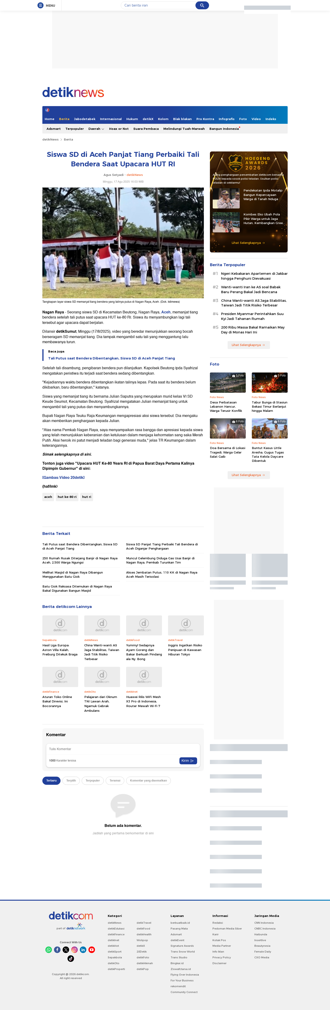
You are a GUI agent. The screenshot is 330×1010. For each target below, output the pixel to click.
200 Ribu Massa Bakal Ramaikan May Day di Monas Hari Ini (253, 329)
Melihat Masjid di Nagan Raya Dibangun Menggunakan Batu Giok (72, 574)
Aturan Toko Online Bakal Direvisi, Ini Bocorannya (57, 701)
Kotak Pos (219, 940)
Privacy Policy (221, 957)
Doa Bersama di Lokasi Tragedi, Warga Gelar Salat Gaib (227, 452)
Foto (243, 119)
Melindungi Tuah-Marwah (184, 129)
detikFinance (116, 934)
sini (87, 454)
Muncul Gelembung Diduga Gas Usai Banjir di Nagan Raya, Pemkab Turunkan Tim (160, 560)
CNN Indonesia (264, 922)
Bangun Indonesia (224, 129)
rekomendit (178, 986)
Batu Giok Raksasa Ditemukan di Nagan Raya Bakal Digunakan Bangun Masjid (77, 588)
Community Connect (184, 992)
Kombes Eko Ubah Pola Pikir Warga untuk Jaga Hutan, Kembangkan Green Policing (264, 218)
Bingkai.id (177, 963)
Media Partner (221, 945)
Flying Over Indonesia (185, 974)
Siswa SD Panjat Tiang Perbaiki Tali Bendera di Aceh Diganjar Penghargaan (162, 546)
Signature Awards (182, 945)
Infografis (227, 119)
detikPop (143, 969)
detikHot (113, 945)
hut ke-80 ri (67, 497)
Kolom (163, 119)
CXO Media (261, 957)
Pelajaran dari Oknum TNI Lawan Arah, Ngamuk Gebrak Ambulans (100, 703)
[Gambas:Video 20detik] (63, 478)
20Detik (142, 951)
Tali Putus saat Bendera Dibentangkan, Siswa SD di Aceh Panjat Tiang (111, 358)
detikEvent (177, 940)
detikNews (50, 139)
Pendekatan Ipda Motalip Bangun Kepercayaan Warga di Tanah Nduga (263, 194)
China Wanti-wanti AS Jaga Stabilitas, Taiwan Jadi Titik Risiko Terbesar (101, 652)
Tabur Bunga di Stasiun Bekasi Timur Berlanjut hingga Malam (269, 406)
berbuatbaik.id (180, 922)
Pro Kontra (205, 119)
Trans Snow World (183, 951)
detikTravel (144, 922)
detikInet (113, 940)
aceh (48, 497)
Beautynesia (262, 945)
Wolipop (142, 940)
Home (49, 119)
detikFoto (143, 957)
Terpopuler (74, 129)
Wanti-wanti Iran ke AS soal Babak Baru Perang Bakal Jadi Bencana (250, 289)
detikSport (114, 951)
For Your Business (182, 980)
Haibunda (260, 934)
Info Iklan (218, 951)
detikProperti (116, 969)
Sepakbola (115, 957)
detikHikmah (145, 963)
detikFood (143, 928)
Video (256, 119)
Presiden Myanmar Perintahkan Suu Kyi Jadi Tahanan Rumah (252, 316)
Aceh (166, 312)
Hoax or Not (119, 129)
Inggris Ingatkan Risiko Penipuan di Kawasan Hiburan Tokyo (185, 649)
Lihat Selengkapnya (248, 243)
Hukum (132, 119)
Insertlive (260, 940)
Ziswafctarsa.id (181, 969)
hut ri (86, 497)
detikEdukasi (116, 928)
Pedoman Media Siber (227, 928)
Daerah (96, 129)
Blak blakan (182, 119)
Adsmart (54, 129)
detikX (148, 119)
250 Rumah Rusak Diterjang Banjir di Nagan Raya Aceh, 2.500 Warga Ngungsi (80, 560)
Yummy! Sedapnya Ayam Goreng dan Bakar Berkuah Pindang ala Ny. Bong (144, 652)
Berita (64, 119)
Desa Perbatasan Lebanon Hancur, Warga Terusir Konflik (226, 406)
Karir (215, 934)
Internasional (111, 119)
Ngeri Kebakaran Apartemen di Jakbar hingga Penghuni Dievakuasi (254, 276)
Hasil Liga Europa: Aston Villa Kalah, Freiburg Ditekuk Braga (59, 649)
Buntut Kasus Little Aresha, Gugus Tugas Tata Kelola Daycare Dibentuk (268, 454)
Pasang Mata (179, 928)
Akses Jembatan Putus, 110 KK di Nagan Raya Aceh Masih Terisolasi (161, 574)
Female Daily (262, 951)
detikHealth (144, 934)
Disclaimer (219, 963)
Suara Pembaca (146, 129)
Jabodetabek (84, 119)
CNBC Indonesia (265, 928)
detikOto (113, 963)
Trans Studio (179, 957)
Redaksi (217, 922)
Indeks (271, 119)
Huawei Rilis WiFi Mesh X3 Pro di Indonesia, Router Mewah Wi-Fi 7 (143, 701)
